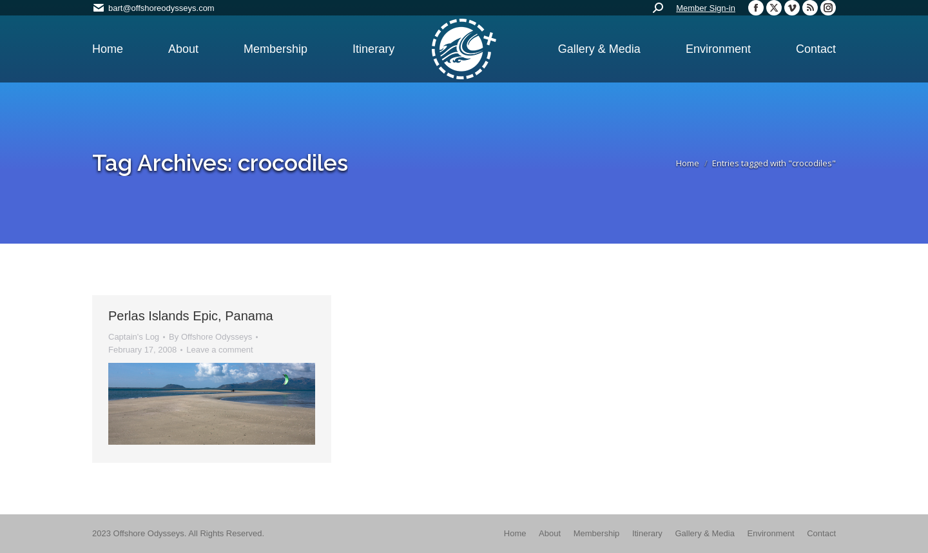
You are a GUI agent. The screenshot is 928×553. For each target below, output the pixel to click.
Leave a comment (219, 349)
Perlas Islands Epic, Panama (190, 316)
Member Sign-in (705, 8)
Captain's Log (133, 337)
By (210, 337)
